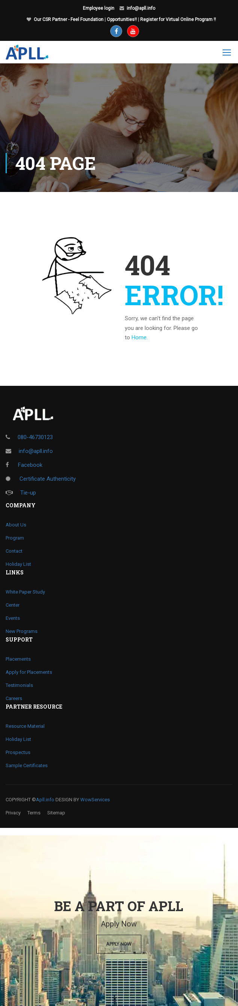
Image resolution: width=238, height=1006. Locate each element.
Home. (140, 337)
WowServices (95, 799)
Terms (33, 813)
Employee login (98, 8)
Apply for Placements (29, 672)
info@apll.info (141, 8)
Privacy (13, 813)
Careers (14, 698)
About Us (16, 525)
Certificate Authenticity (41, 478)
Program (15, 538)
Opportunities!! (122, 19)
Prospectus (18, 752)
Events (13, 618)
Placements (18, 659)
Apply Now (119, 944)
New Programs (21, 631)
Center (12, 605)
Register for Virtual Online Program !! (178, 19)
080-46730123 (35, 437)
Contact (14, 551)
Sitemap (56, 813)
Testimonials (19, 685)
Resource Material (25, 726)
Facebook (24, 465)
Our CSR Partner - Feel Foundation (68, 19)
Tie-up (21, 492)
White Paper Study (25, 592)
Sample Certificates (27, 765)
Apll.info (45, 799)
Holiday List (18, 564)
